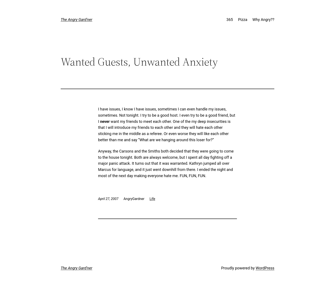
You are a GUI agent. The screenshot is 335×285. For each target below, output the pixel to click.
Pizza (242, 19)
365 (229, 19)
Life (152, 199)
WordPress (265, 268)
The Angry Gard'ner (76, 19)
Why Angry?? (263, 19)
